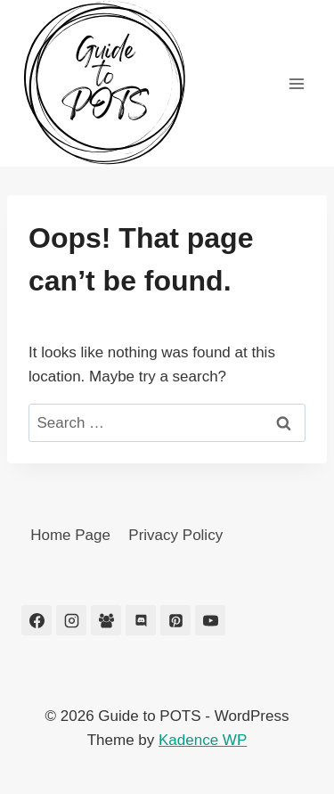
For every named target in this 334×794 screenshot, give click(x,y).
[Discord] (141, 620)
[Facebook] (36, 620)
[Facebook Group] (106, 620)
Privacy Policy (175, 535)
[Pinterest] (175, 620)
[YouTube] (210, 620)
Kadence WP (203, 740)
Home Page (70, 535)
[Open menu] (296, 83)
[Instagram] (71, 620)
